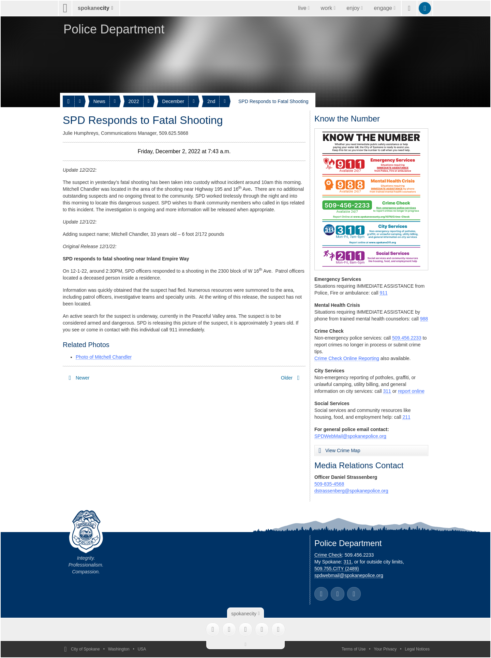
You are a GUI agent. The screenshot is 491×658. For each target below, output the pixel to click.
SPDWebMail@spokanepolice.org (350, 436)
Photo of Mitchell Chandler (104, 357)
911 (383, 293)
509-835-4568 (329, 484)
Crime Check (328, 555)
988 (424, 318)
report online (411, 391)
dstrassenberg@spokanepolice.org (351, 491)
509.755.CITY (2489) (336, 568)
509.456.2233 (406, 338)
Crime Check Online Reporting (346, 358)
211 (406, 417)
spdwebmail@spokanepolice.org (348, 575)
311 (387, 391)
